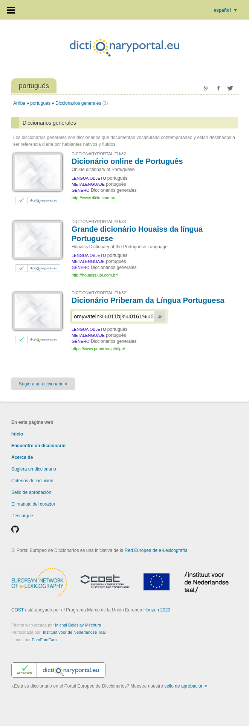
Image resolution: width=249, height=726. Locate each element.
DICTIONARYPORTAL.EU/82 (99, 153)
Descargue (22, 515)
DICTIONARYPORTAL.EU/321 (100, 292)
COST (17, 610)
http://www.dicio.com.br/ (93, 198)
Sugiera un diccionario (33, 469)
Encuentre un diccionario (38, 445)
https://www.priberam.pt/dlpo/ (98, 348)
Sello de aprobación (31, 492)
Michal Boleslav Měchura (78, 625)
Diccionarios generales (78, 103)
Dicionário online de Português (127, 161)
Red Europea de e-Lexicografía (156, 550)
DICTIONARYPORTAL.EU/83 (99, 221)
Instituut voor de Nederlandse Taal (74, 632)
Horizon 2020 (157, 610)
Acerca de (22, 457)
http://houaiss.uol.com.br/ (95, 275)
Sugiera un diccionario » (43, 384)
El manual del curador (33, 504)
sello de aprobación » (185, 686)
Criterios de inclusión (32, 480)
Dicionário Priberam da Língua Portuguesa (148, 300)
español (226, 10)
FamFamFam (44, 639)
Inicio (17, 434)
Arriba (19, 103)
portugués (40, 103)
